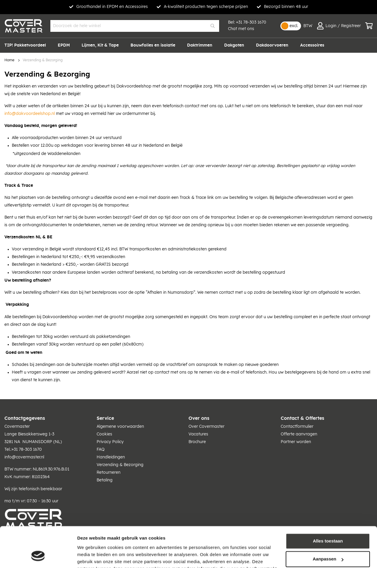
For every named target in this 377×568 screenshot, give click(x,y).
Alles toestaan (328, 505)
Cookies (104, 434)
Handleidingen (111, 457)
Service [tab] (105, 418)
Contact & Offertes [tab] (302, 418)
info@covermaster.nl (24, 457)
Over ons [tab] (198, 418)
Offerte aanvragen (299, 434)
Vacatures (198, 434)
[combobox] (134, 26)
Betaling (105, 480)
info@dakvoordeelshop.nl (29, 114)
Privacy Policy (110, 442)
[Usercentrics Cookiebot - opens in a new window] (38, 556)
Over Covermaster (206, 427)
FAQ (101, 450)
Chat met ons (241, 29)
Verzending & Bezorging (120, 465)
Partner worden (296, 442)
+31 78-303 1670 (251, 22)
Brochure (197, 442)
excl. (294, 26)
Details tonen (91, 556)
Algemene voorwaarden (120, 427)
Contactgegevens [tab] (24, 418)
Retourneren (108, 472)
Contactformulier (297, 427)
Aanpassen (328, 523)
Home (9, 60)
